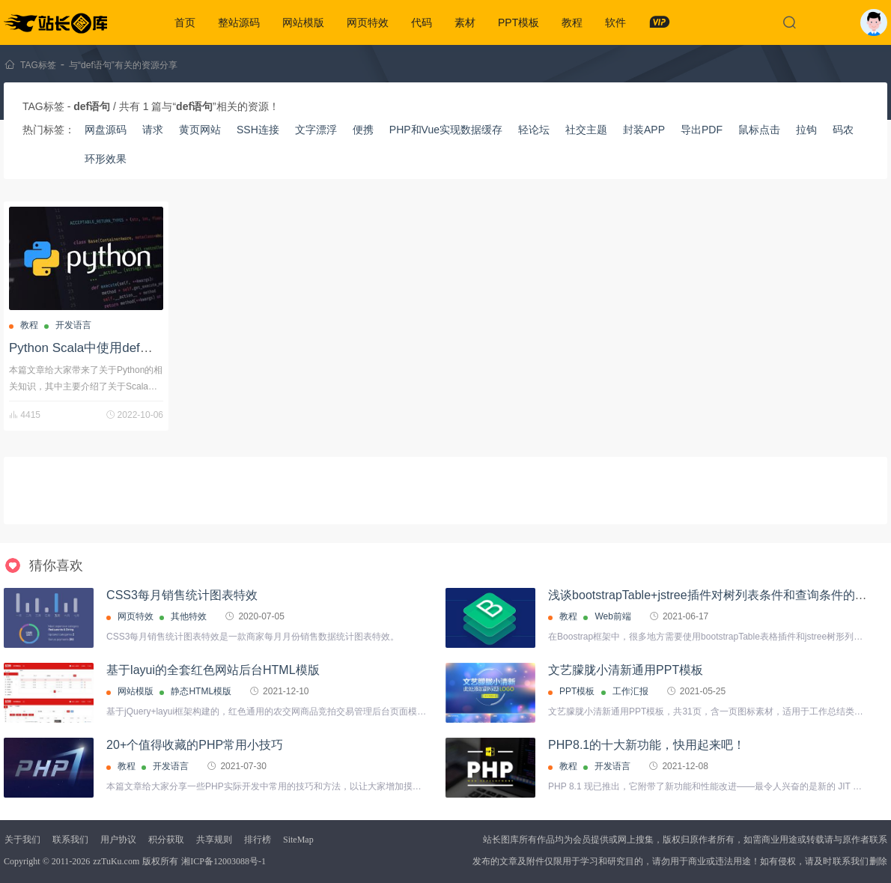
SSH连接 (258, 130)
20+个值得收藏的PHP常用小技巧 (194, 744)
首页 (184, 22)
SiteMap (298, 839)
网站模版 (303, 22)
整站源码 (239, 22)
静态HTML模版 (201, 691)
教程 (572, 22)
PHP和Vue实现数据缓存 (445, 130)
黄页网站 (200, 130)
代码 (421, 22)
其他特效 (189, 616)
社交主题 (586, 130)
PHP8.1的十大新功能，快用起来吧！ (646, 744)
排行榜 (257, 839)
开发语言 (73, 325)
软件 (615, 22)
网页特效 (368, 22)
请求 (152, 130)
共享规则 (214, 839)
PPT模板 (518, 22)
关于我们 (22, 839)
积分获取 (166, 839)
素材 (464, 22)
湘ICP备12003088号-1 (223, 861)
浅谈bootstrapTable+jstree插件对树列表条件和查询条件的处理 (713, 595)
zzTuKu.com (116, 861)
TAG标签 (38, 65)
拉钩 (806, 130)
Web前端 (612, 616)
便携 (363, 130)
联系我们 (70, 839)
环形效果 (106, 159)
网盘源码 (106, 130)
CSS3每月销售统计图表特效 (182, 595)
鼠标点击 (759, 130)
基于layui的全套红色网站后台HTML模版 (212, 670)
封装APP (644, 130)
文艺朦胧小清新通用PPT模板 (625, 670)
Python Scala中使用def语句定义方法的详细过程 (144, 348)
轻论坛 (534, 130)
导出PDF (702, 130)
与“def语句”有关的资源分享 (123, 65)
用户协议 (118, 839)
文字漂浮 (316, 130)
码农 (843, 130)
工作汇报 (630, 691)
